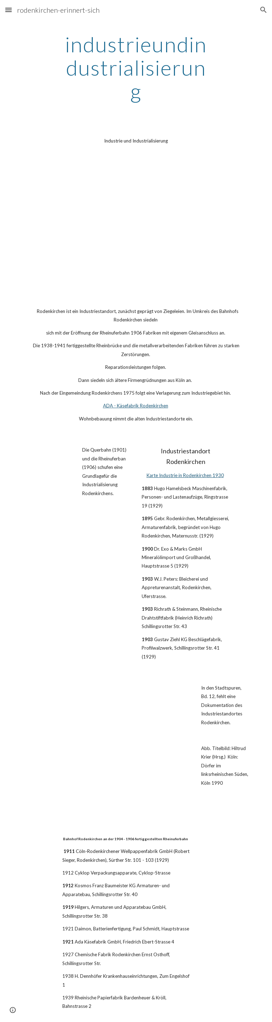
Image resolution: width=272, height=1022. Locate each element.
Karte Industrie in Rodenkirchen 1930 (185, 475)
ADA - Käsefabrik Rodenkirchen (135, 405)
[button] (8, 9)
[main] (136, 67)
